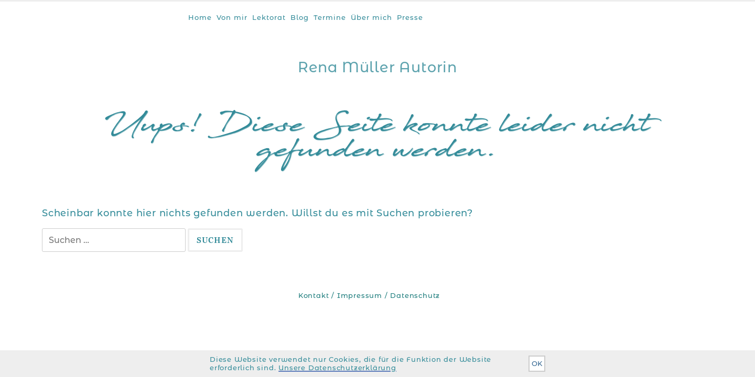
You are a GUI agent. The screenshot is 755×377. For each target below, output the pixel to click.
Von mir (232, 17)
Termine (330, 17)
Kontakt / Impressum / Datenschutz (369, 296)
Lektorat (269, 17)
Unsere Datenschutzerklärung (337, 368)
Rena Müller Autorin (377, 67)
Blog (299, 17)
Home (200, 17)
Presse (410, 17)
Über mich (371, 17)
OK (537, 364)
